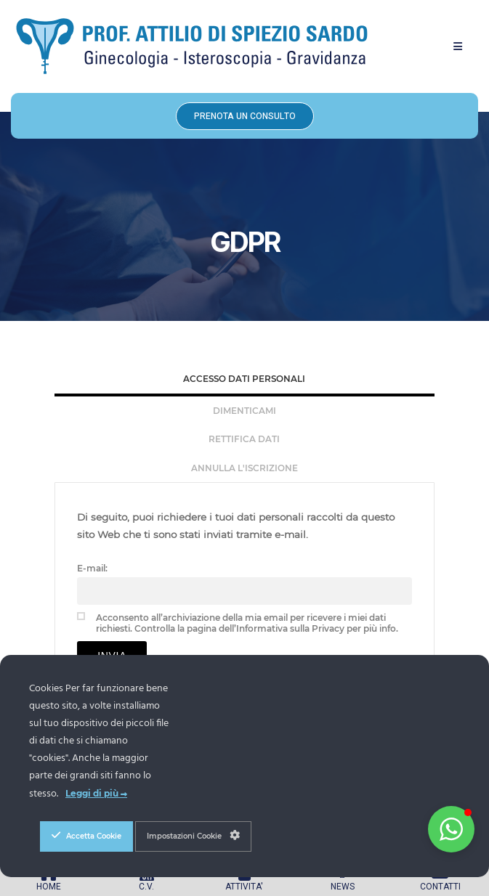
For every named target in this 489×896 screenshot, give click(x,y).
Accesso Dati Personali (244, 378)
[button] (458, 47)
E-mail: (92, 568)
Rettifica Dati (244, 438)
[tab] (244, 380)
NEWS (343, 886)
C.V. (146, 886)
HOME (48, 886)
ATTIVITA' (244, 886)
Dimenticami (244, 410)
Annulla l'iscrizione (244, 468)
